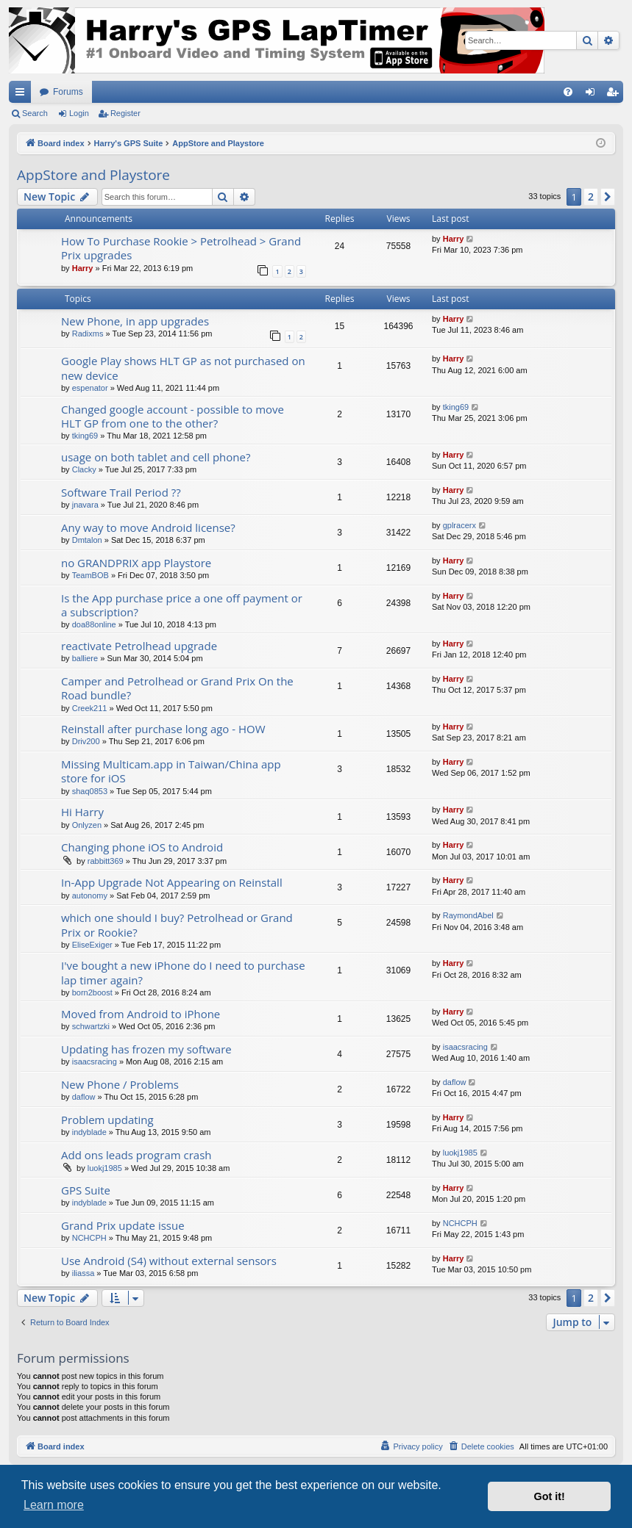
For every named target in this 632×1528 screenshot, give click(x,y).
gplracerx (459, 525)
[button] (607, 197)
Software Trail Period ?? (121, 492)
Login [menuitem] (593, 95)
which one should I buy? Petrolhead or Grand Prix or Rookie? (177, 924)
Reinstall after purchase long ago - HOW (163, 728)
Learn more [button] (54, 1505)
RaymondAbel (468, 915)
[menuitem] (568, 92)
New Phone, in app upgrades (135, 321)
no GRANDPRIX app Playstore (136, 562)
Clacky (84, 469)
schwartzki (91, 1026)
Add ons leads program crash (136, 1154)
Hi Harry (82, 811)
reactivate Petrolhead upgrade (139, 645)
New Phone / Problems (120, 1084)
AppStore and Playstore (93, 174)
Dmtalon (87, 540)
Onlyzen (87, 825)
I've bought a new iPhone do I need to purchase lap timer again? (183, 972)
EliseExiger (92, 944)
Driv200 (86, 741)
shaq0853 (89, 791)
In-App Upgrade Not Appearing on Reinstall (172, 882)
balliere (85, 658)
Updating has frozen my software (146, 1049)
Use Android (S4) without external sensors (169, 1260)
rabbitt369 (106, 861)
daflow (84, 1096)
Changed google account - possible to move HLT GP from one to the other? (172, 416)
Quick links (23, 95)
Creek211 (89, 708)
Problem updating (107, 1119)
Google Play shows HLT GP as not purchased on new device (183, 367)
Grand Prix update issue (123, 1225)
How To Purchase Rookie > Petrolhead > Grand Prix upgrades (181, 248)
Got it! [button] (549, 1496)
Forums (68, 92)
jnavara (85, 504)
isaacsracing (94, 1061)
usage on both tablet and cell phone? (155, 457)
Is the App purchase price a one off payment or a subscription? (181, 605)
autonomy (89, 895)
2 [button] (591, 196)
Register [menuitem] (615, 95)
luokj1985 (105, 1168)
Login (79, 113)
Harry (82, 268)
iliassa (83, 1273)
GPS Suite (85, 1190)
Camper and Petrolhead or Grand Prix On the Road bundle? (177, 688)
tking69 (85, 435)
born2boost (92, 992)
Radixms (88, 333)
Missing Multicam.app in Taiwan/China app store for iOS (171, 771)
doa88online (94, 624)
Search (35, 113)
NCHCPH (89, 1237)
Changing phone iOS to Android (142, 847)
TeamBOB (90, 575)
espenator (90, 387)
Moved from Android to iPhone (140, 1013)
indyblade (89, 1132)
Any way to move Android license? (148, 527)
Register (125, 113)
